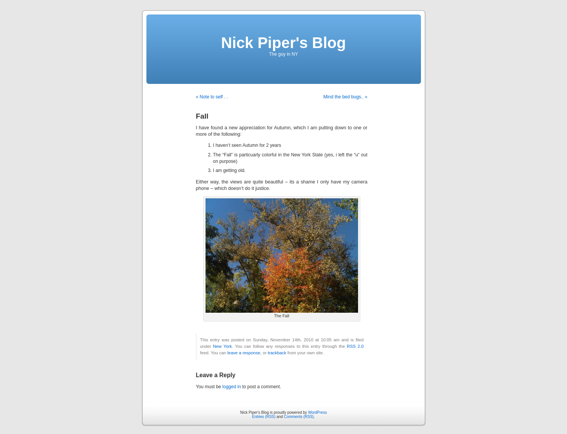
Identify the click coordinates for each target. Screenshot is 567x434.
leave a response (243, 352)
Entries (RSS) (263, 417)
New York (222, 346)
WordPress (317, 412)
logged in (231, 386)
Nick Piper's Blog (283, 42)
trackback (277, 352)
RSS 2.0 (355, 346)
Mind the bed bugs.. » (345, 97)
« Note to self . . (212, 97)
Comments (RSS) (299, 417)
